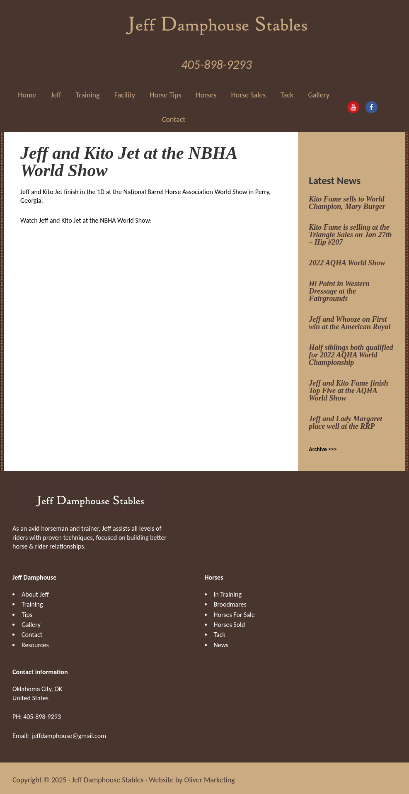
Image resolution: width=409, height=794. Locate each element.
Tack (219, 632)
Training (32, 601)
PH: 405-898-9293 (36, 713)
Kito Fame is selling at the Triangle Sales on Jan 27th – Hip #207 (350, 231)
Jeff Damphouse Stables (217, 20)
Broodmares (230, 601)
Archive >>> (323, 445)
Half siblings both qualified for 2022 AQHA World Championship (351, 351)
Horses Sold (229, 621)
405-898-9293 (216, 61)
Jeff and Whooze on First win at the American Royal (349, 320)
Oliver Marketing (209, 776)
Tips (27, 611)
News (221, 642)
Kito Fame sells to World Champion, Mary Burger (347, 199)
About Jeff (35, 591)
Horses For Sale (234, 611)
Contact (32, 632)
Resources (35, 642)
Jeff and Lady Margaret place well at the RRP (345, 419)
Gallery (31, 621)
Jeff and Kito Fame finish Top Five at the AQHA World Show (348, 387)
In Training (228, 591)
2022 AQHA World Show (347, 259)
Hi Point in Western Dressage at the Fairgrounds (339, 287)
